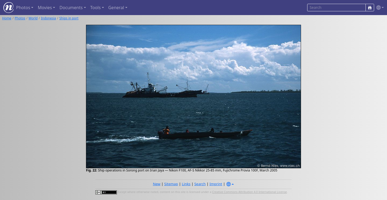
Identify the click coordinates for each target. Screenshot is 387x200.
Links (186, 183)
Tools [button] (95, 7)
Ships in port (68, 18)
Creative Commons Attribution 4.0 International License (249, 192)
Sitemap (171, 183)
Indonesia (48, 18)
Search (200, 183)
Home (6, 18)
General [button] (116, 7)
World (33, 18)
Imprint (216, 183)
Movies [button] (45, 7)
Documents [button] (71, 7)
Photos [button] (23, 7)
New (156, 183)
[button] (379, 8)
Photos (20, 18)
